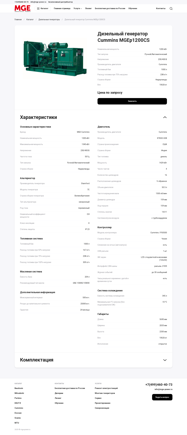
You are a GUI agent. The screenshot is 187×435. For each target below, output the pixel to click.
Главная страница (62, 8)
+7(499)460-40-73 (21, 2)
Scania (18, 418)
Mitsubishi (19, 393)
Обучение (132, 8)
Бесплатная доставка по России (110, 8)
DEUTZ (18, 403)
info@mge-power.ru (38, 2)
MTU (17, 423)
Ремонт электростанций (106, 388)
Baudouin (19, 388)
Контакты (160, 8)
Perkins (18, 398)
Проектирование (102, 403)
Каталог (18, 383)
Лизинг (88, 8)
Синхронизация (102, 408)
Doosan (18, 413)
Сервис (98, 398)
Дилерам (59, 393)
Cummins (19, 408)
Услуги (78, 8)
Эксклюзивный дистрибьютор (60, 2)
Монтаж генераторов (105, 393)
